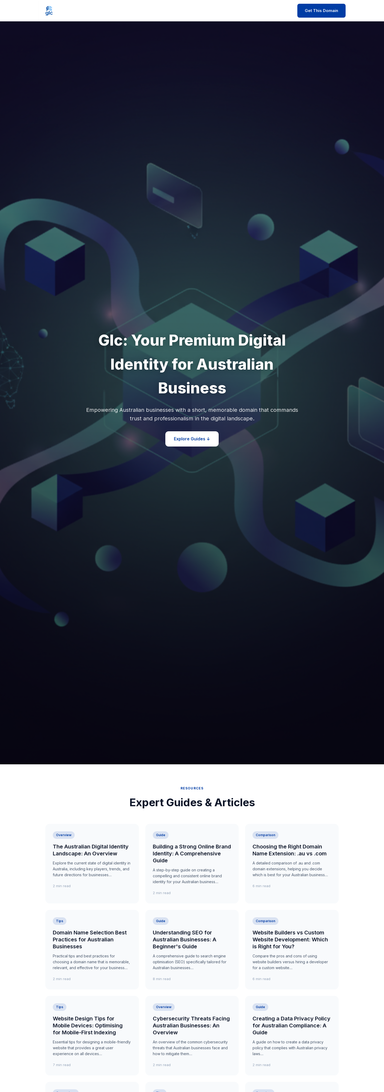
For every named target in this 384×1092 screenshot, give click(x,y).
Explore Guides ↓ (192, 438)
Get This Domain (321, 10)
